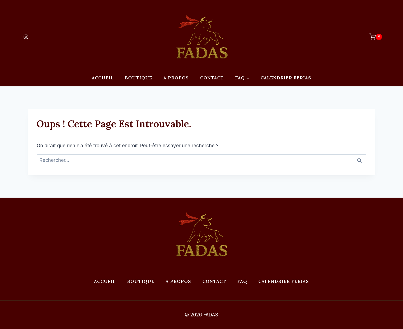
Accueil (103, 78)
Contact (212, 78)
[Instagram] (26, 37)
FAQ (242, 281)
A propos (176, 78)
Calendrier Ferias (286, 78)
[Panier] (373, 37)
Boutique (138, 78)
